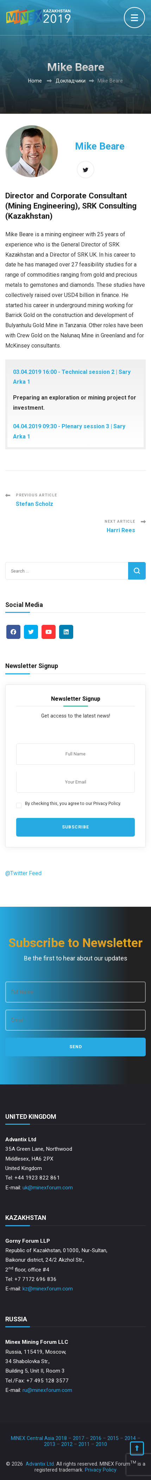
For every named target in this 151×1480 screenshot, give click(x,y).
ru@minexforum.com (47, 1390)
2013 (49, 1444)
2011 (84, 1444)
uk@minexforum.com (48, 1187)
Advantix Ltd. (40, 1464)
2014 (130, 1438)
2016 (95, 1438)
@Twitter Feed (23, 873)
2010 (101, 1444)
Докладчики (71, 81)
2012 (67, 1444)
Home (35, 81)
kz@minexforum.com (48, 1289)
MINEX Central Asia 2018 (39, 1438)
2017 (78, 1438)
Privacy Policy (101, 1470)
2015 (113, 1438)
